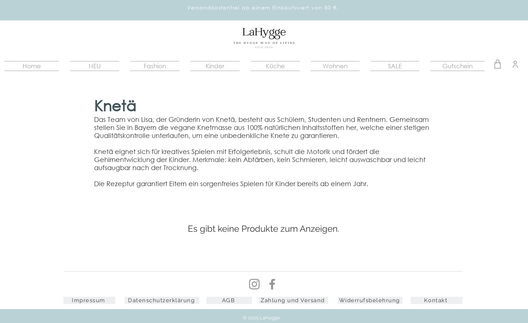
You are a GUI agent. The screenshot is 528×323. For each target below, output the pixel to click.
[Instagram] (254, 284)
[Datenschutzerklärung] (162, 300)
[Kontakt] (436, 300)
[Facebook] (272, 284)
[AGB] (229, 300)
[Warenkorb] (497, 64)
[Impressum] (89, 300)
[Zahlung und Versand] (293, 300)
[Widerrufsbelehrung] (370, 300)
